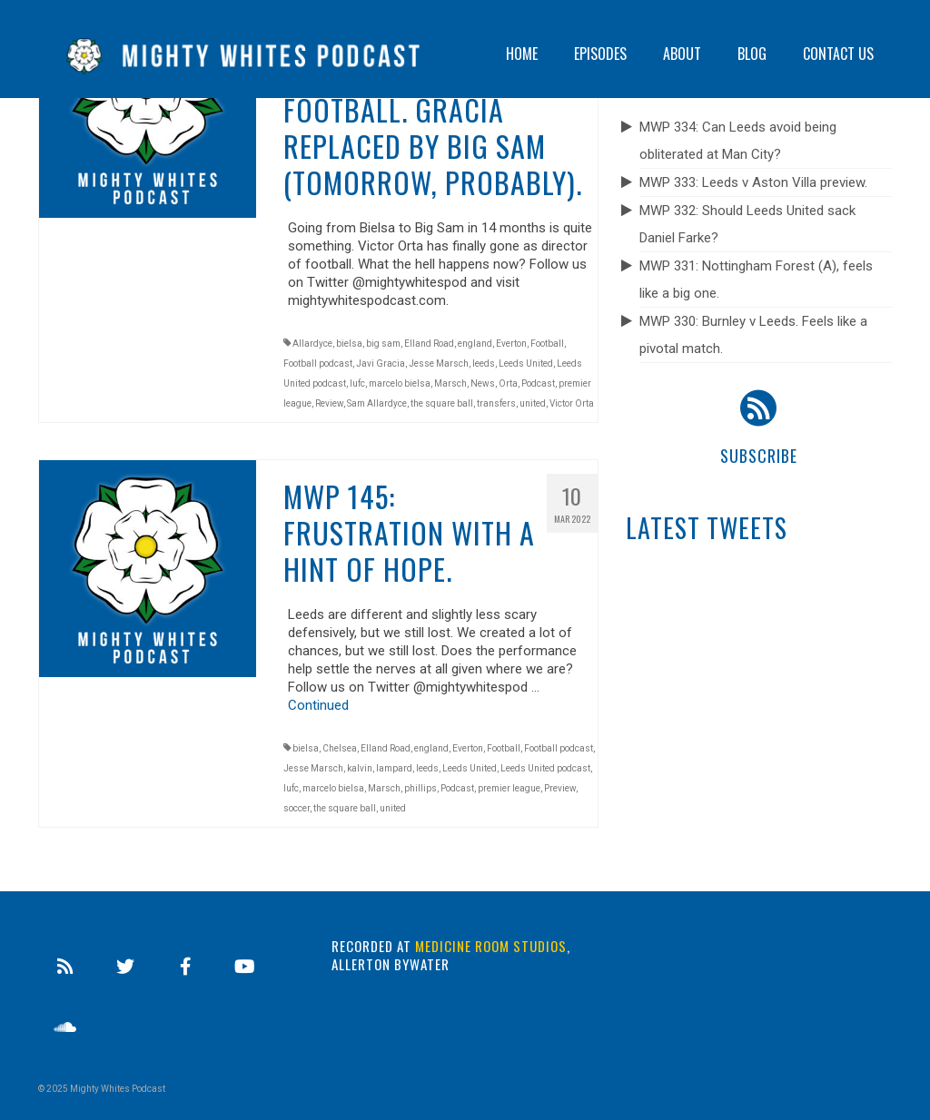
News (482, 383)
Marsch (450, 383)
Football (547, 344)
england (475, 344)
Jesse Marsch (439, 363)
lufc (357, 383)
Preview (560, 788)
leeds (483, 363)
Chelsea (339, 748)
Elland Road (429, 344)
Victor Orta (571, 403)
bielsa (349, 344)
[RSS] (65, 967)
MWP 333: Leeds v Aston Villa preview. (753, 182)
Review (329, 403)
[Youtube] (244, 967)
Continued (318, 705)
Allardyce (312, 344)
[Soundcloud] (65, 1027)
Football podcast (317, 363)
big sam (383, 344)
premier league (509, 788)
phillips (420, 788)
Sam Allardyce (377, 403)
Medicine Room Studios (491, 946)
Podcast (538, 383)
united (532, 403)
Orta (508, 383)
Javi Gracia (380, 363)
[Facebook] (185, 967)
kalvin (359, 768)
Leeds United (526, 363)
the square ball (442, 403)
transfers (496, 403)
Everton (511, 344)
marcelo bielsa (399, 383)
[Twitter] (125, 967)
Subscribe (758, 455)
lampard (394, 768)
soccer (296, 808)
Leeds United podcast (545, 768)
